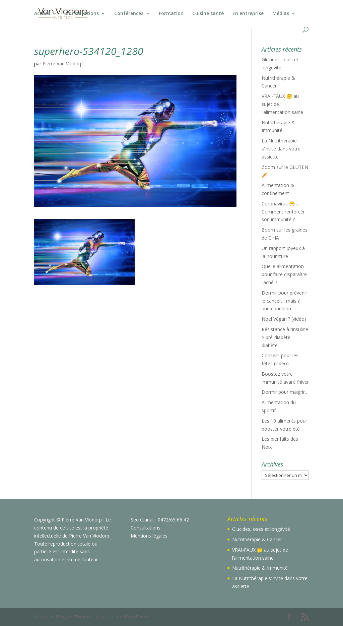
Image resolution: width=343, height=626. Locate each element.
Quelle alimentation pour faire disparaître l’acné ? (284, 274)
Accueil (42, 13)
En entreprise (248, 13)
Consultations (82, 13)
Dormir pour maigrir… (285, 392)
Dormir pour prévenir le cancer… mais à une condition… (284, 301)
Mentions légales (149, 536)
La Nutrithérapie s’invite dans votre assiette (281, 148)
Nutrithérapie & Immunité (260, 568)
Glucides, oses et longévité (261, 529)
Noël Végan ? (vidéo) (284, 319)
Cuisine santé (208, 13)
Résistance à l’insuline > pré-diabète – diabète (285, 337)
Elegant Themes (74, 617)
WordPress (136, 617)
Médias (280, 13)
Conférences (128, 13)
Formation (171, 13)
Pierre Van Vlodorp (63, 63)
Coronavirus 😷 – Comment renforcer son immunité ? (283, 211)
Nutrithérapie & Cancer (257, 539)
